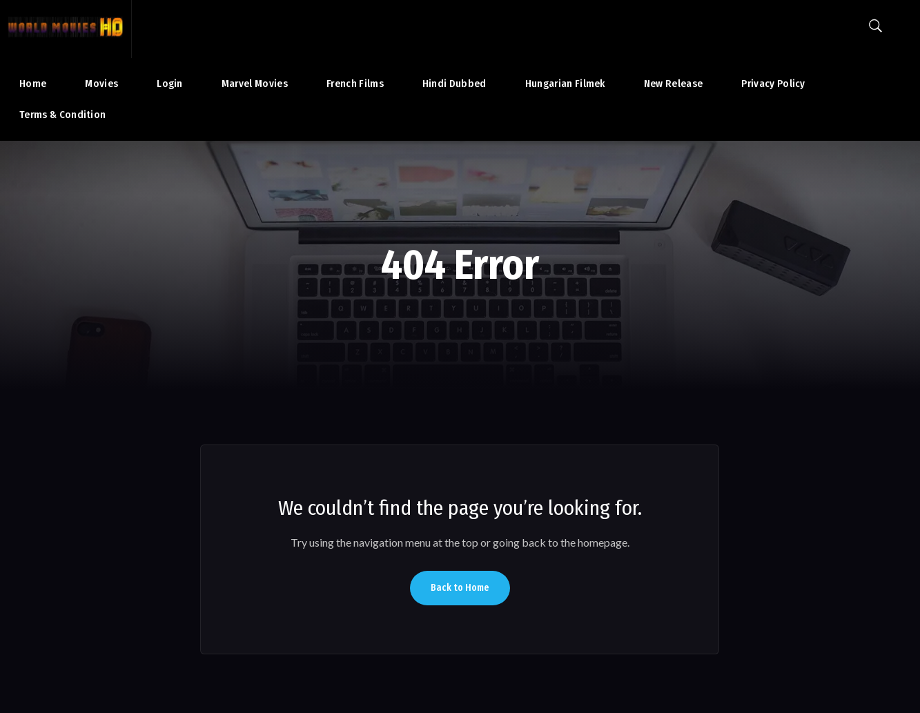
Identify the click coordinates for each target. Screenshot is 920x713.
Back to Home (460, 588)
